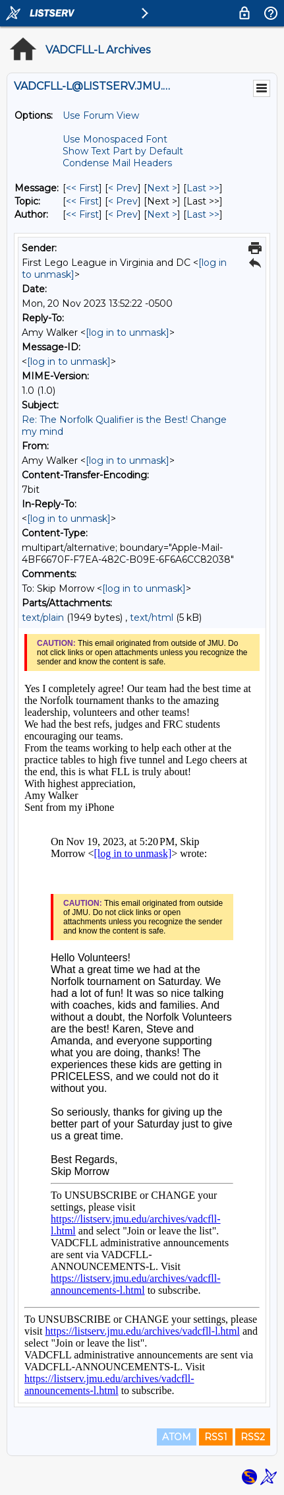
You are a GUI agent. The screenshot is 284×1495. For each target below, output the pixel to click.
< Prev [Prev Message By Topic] (123, 201)
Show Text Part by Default (123, 151)
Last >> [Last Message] (202, 188)
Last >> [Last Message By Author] (202, 214)
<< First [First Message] (82, 188)
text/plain (43, 617)
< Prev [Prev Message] (123, 188)
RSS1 (215, 1437)
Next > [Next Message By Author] (162, 214)
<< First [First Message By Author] (82, 214)
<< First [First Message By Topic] (82, 201)
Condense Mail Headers (117, 163)
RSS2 (253, 1437)
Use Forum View (101, 115)
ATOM (176, 1437)
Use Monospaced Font (115, 139)
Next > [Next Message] (162, 188)
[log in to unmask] (127, 332)
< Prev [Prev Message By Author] (123, 214)
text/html (151, 617)
